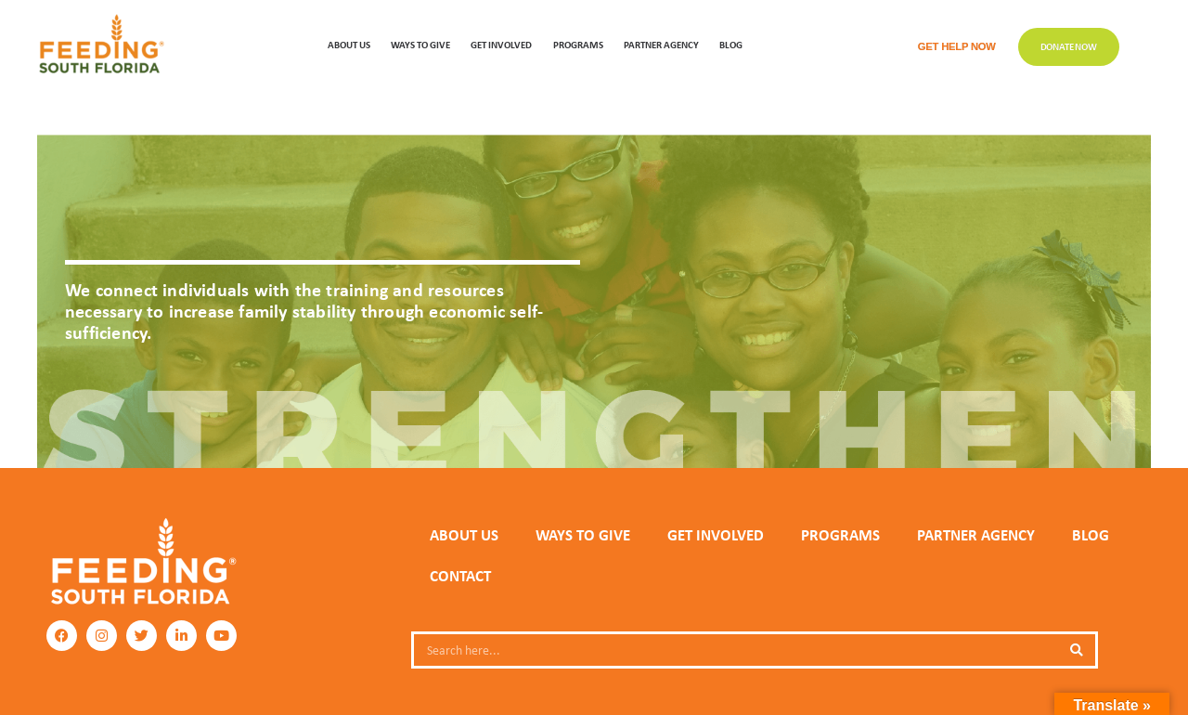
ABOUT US (349, 44)
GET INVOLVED (501, 44)
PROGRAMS (578, 44)
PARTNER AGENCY (976, 535)
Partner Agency (661, 44)
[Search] (1076, 650)
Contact (460, 576)
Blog (730, 44)
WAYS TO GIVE (420, 44)
